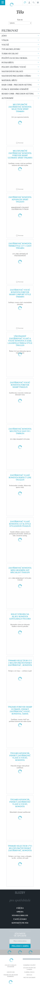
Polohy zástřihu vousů (14, 67)
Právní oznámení (29, 977)
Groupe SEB (10, 972)
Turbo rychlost (10, 54)
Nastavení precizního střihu (16, 76)
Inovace (29, 975)
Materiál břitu (9, 80)
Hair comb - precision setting (17, 85)
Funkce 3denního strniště (15, 89)
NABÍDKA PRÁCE (29, 972)
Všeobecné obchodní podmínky (10, 975)
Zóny (4, 36)
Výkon (5, 40)
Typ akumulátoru (11, 49)
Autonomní (7, 98)
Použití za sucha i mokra (14, 58)
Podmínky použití (29, 965)
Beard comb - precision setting (18, 94)
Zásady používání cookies (29, 968)
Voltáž (5, 45)
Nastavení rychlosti (12, 71)
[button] (29, 2)
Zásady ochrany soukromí (11, 966)
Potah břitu (8, 62)
